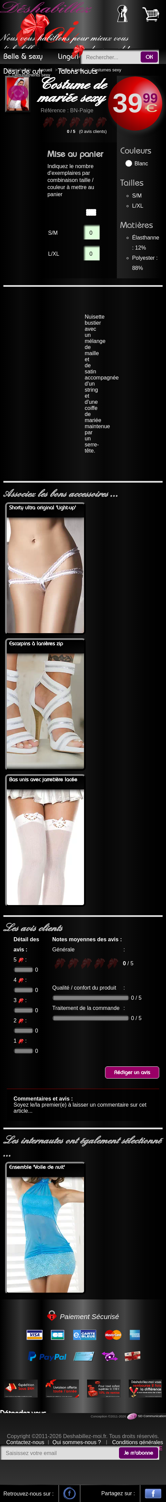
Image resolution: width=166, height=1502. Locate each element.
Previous (15, 94)
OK (149, 57)
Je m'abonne (138, 1453)
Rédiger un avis (132, 1072)
